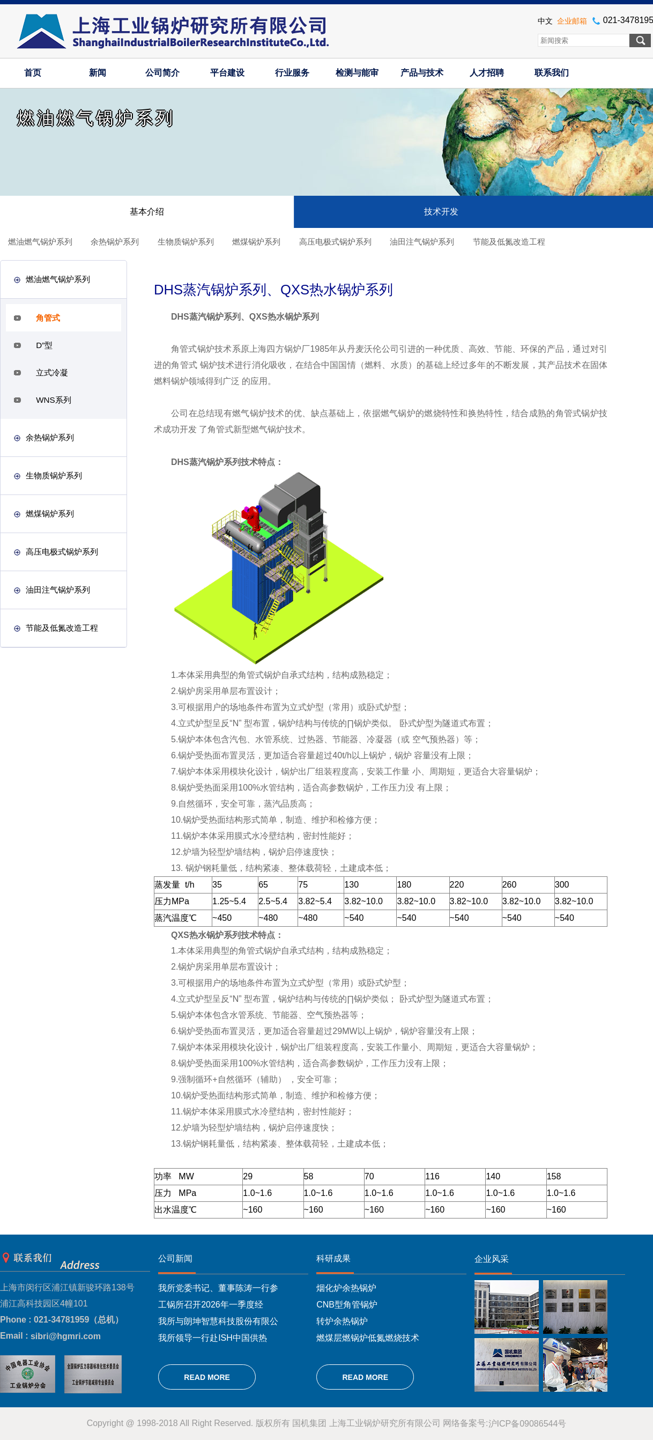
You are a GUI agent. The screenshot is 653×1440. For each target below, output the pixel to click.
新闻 (97, 72)
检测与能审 (357, 72)
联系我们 (552, 72)
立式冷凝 (52, 372)
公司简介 (162, 72)
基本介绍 (147, 211)
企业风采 (491, 1259)
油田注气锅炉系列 (422, 241)
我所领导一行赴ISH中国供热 (212, 1337)
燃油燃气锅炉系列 (40, 241)
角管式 (48, 317)
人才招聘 (487, 72)
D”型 (44, 345)
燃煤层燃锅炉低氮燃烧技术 (367, 1337)
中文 (545, 21)
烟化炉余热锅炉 (346, 1288)
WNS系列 (53, 399)
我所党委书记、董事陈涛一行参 (218, 1288)
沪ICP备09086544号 (527, 1423)
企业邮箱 (572, 21)
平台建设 (227, 72)
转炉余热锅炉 (342, 1321)
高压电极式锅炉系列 (335, 241)
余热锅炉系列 (115, 241)
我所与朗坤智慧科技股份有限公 (218, 1321)
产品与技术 (421, 72)
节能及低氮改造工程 (509, 241)
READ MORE (207, 1377)
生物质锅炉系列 (186, 241)
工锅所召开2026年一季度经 (210, 1304)
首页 (32, 72)
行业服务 (292, 72)
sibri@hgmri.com (66, 1336)
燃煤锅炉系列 (256, 241)
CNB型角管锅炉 (346, 1304)
